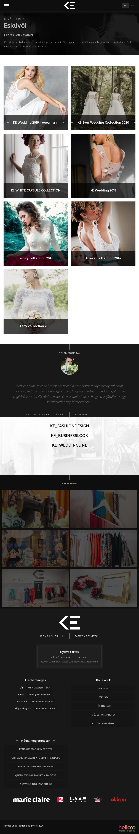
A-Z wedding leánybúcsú (36, 784)
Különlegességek (103, 723)
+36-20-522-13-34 (45, 708)
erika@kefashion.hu (40, 694)
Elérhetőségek (35, 680)
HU (125, 5)
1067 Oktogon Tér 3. (39, 687)
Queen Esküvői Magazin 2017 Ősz (35, 775)
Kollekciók (103, 680)
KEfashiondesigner (42, 701)
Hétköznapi (103, 706)
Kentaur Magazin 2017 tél (35, 749)
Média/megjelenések (35, 740)
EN (132, 5)
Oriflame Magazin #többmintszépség (35, 757)
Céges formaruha (103, 714)
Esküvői (103, 697)
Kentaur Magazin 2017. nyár (36, 766)
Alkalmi (103, 688)
